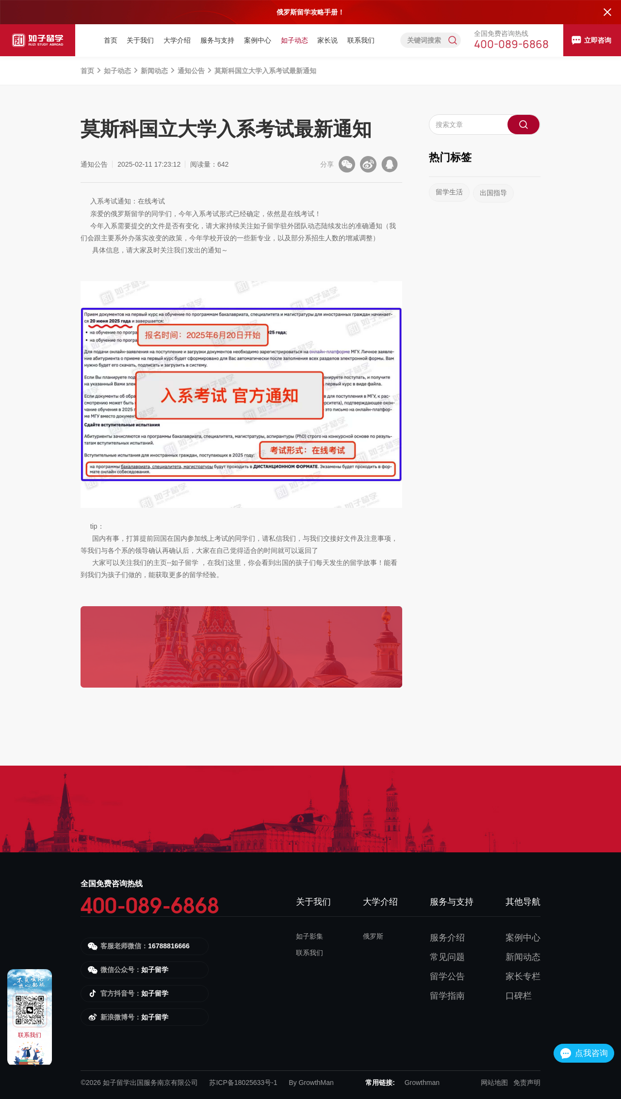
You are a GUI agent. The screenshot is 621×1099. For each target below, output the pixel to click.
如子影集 (309, 936)
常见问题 (447, 957)
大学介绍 (177, 40)
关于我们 (140, 40)
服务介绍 (447, 937)
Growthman (422, 1082)
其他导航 (523, 902)
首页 (110, 40)
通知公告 (191, 71)
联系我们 (361, 40)
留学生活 (449, 200)
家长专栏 (523, 976)
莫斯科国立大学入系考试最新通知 (265, 71)
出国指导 (493, 205)
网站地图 (494, 1082)
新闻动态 (154, 71)
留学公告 (447, 976)
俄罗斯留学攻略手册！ (310, 12)
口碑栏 (519, 996)
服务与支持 (217, 40)
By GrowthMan (311, 1082)
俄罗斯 (373, 936)
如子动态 (294, 40)
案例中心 (257, 40)
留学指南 (447, 996)
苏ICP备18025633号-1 (243, 1082)
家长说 (327, 40)
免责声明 (526, 1082)
